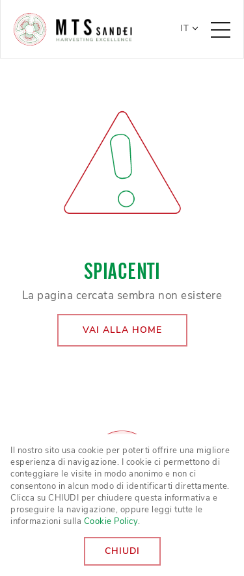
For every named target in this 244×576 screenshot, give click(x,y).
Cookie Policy (111, 521)
